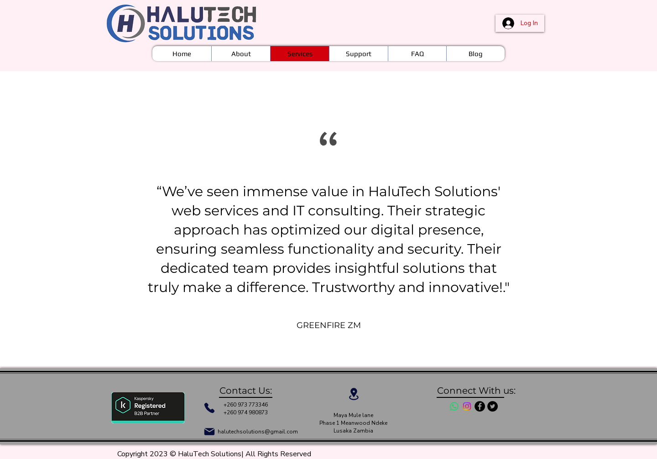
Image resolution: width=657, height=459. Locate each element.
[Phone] (209, 408)
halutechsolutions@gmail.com (258, 431)
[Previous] (27, 218)
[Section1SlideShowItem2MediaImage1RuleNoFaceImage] (329, 343)
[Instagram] (467, 406)
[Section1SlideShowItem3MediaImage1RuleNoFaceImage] (337, 343)
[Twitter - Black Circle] (492, 406)
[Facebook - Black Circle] (479, 406)
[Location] (354, 394)
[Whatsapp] (454, 406)
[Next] (629, 218)
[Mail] (209, 432)
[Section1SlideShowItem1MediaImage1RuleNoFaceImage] (320, 344)
